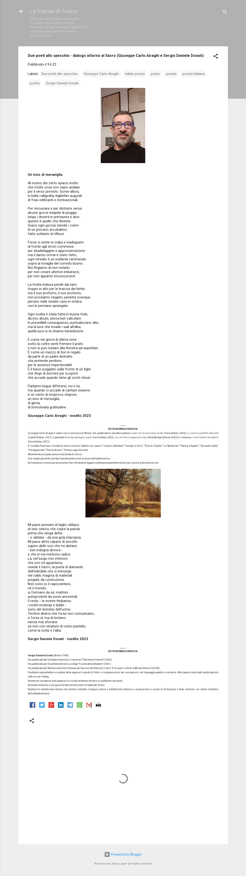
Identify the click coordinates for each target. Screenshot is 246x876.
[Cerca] (225, 13)
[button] (215, 57)
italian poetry (135, 74)
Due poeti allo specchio (60, 74)
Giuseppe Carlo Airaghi (101, 74)
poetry (35, 83)
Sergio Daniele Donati (62, 83)
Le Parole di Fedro (53, 11)
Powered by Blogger (123, 854)
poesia (171, 74)
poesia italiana (193, 74)
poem (155, 74)
